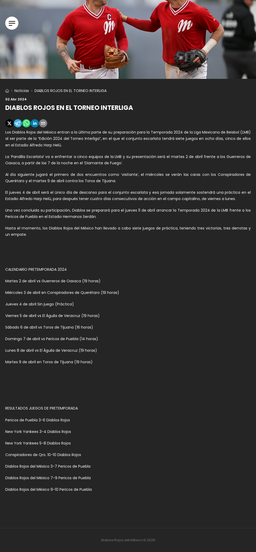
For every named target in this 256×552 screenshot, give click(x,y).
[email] (43, 124)
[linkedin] (35, 124)
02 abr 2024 (16, 99)
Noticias (21, 90)
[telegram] (18, 124)
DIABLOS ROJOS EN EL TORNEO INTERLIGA (69, 107)
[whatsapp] (26, 124)
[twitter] (9, 124)
